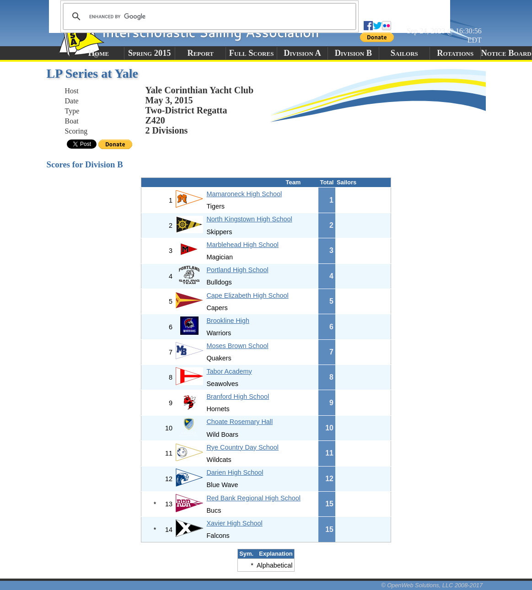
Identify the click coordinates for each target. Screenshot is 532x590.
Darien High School (234, 472)
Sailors (404, 53)
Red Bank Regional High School (253, 498)
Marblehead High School (242, 244)
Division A (302, 53)
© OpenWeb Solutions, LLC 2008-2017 (432, 585)
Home (98, 53)
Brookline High (227, 320)
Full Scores (251, 53)
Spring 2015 (149, 53)
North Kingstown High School (249, 219)
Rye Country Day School (242, 447)
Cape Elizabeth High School (247, 295)
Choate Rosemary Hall (239, 421)
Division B (353, 53)
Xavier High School (234, 523)
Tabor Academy (229, 371)
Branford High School (237, 396)
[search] (208, 16)
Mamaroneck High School (244, 194)
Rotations (455, 53)
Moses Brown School (237, 345)
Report (200, 53)
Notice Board (506, 53)
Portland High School (237, 270)
